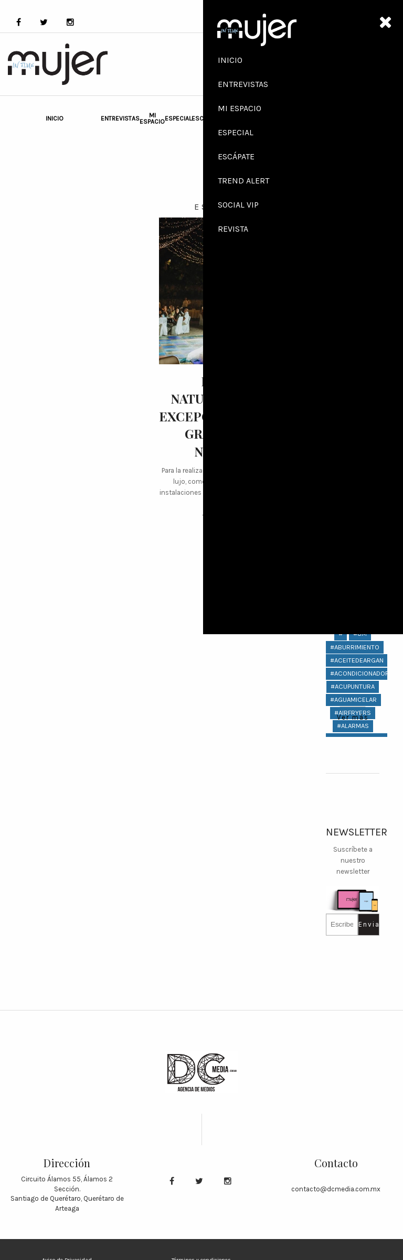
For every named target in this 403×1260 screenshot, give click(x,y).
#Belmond (352, 1015)
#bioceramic (353, 1055)
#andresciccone (358, 831)
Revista (352, 351)
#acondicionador (359, 673)
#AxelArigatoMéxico (364, 923)
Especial (178, 118)
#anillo (353, 844)
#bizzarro (352, 1108)
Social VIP (250, 118)
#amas (352, 792)
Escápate (206, 118)
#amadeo (352, 765)
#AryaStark (353, 897)
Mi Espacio (152, 118)
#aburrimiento (354, 647)
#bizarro (352, 1095)
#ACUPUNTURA (353, 686)
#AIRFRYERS (352, 712)
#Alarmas (353, 726)
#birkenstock (354, 1081)
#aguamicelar (353, 699)
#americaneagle (357, 805)
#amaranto (353, 779)
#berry (353, 1029)
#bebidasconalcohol (366, 1002)
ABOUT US (344, 115)
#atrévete (352, 910)
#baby (353, 936)
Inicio (54, 118)
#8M (360, 633)
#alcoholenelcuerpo (366, 739)
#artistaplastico (358, 884)
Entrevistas (120, 118)
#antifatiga (352, 871)
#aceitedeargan (357, 660)
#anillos (352, 858)
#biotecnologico (359, 1068)
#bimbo (353, 1042)
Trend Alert (230, 118)
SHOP (335, 64)
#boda (352, 1134)
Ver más (218, 517)
